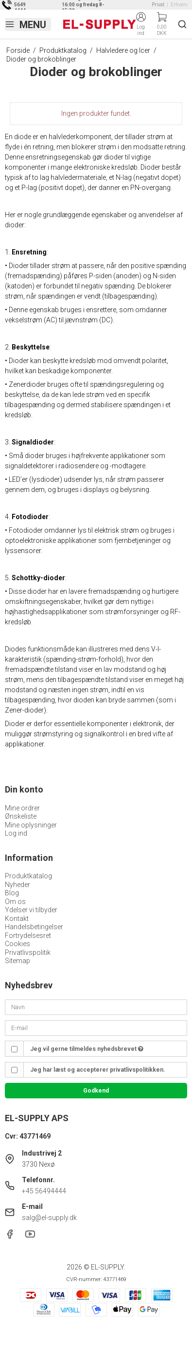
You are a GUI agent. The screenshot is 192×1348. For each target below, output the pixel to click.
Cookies (17, 944)
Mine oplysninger (31, 825)
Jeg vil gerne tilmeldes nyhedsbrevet (86, 1049)
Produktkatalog (28, 876)
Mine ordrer (22, 808)
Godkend (96, 1090)
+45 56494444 (44, 1191)
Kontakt (17, 918)
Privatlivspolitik (28, 952)
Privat (158, 4)
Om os (15, 901)
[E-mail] (96, 1027)
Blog (12, 893)
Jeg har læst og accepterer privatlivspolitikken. (97, 1069)
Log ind (16, 833)
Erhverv (179, 4)
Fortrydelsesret (28, 935)
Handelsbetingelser (34, 927)
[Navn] (96, 1007)
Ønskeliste (20, 816)
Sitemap (17, 961)
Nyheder (17, 884)
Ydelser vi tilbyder (31, 910)
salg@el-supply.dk (49, 1217)
